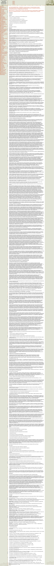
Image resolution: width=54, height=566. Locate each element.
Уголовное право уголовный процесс (3, 42)
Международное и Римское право (3, 41)
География (2, 45)
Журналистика (3, 44)
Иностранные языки (4, 46)
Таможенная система (4, 53)
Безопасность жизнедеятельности (3, 13)
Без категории (3, 47)
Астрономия (2, 11)
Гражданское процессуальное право (3, 24)
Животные (2, 25)
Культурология (3, 70)
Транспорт (2, 58)
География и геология (4, 19)
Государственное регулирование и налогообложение (3, 22)
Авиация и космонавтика (2, 6)
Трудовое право (3, 43)
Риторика (2, 64)
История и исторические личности (3, 28)
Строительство (3, 67)
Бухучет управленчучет (2, 16)
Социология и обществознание (2, 74)
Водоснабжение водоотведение (2, 17)
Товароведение (3, 57)
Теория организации (4, 55)
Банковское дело (3, 12)
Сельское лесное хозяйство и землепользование (3, 72)
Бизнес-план (2, 14)
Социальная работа (3, 73)
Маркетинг (2, 37)
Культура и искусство (4, 34)
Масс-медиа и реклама (4, 38)
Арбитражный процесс (4, 9)
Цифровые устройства (4, 52)
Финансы (2, 49)
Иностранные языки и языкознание (3, 27)
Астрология (2, 10)
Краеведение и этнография (2, 32)
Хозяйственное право (4, 51)
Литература (2, 35)
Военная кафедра (3, 18)
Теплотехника (3, 56)
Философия (2, 48)
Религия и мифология (4, 63)
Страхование (2, 66)
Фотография (2, 50)
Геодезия (2, 20)
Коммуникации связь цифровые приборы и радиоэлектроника (3, 30)
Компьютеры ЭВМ (3, 69)
